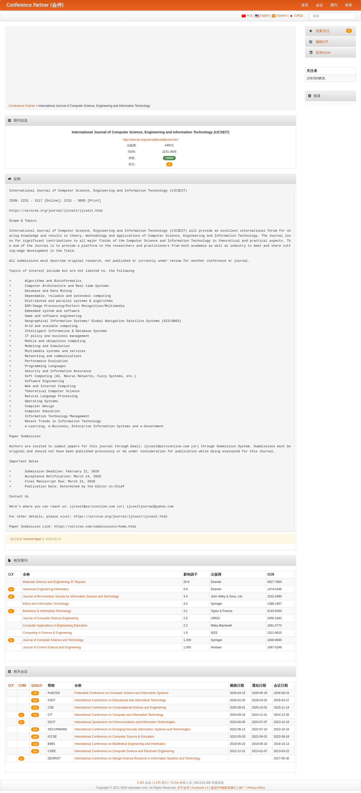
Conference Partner (22, 106)
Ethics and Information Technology (46, 603)
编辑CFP (318, 42)
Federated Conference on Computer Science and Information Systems (121, 693)
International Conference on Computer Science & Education (114, 736)
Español (282, 15)
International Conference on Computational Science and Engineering (120, 707)
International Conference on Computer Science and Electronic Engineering (124, 751)
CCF (11, 685)
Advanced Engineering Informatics (46, 589)
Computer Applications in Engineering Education (55, 625)
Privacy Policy (256, 787)
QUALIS (36, 685)
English (264, 15)
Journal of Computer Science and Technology (53, 640)
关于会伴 (183, 787)
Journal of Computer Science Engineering (50, 618)
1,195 (157, 782)
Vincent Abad (32, 539)
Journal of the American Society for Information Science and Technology (71, 596)
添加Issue (320, 52)
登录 (348, 5)
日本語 (298, 15)
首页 (304, 5)
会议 (319, 5)
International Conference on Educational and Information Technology (120, 700)
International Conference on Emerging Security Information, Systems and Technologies (132, 729)
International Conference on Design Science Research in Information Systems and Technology (137, 758)
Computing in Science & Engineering (47, 633)
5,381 (140, 782)
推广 (242, 787)
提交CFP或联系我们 (224, 787)
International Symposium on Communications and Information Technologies (124, 722)
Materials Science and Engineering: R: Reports (54, 582)
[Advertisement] (150, 66)
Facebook (198, 787)
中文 (249, 15)
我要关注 (330, 31)
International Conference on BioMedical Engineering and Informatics (119, 744)
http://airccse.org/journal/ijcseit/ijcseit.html (150, 139)
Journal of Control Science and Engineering (52, 647)
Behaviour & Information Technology (47, 611)
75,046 (174, 782)
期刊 (333, 5)
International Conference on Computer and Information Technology (118, 715)
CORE (22, 685)
